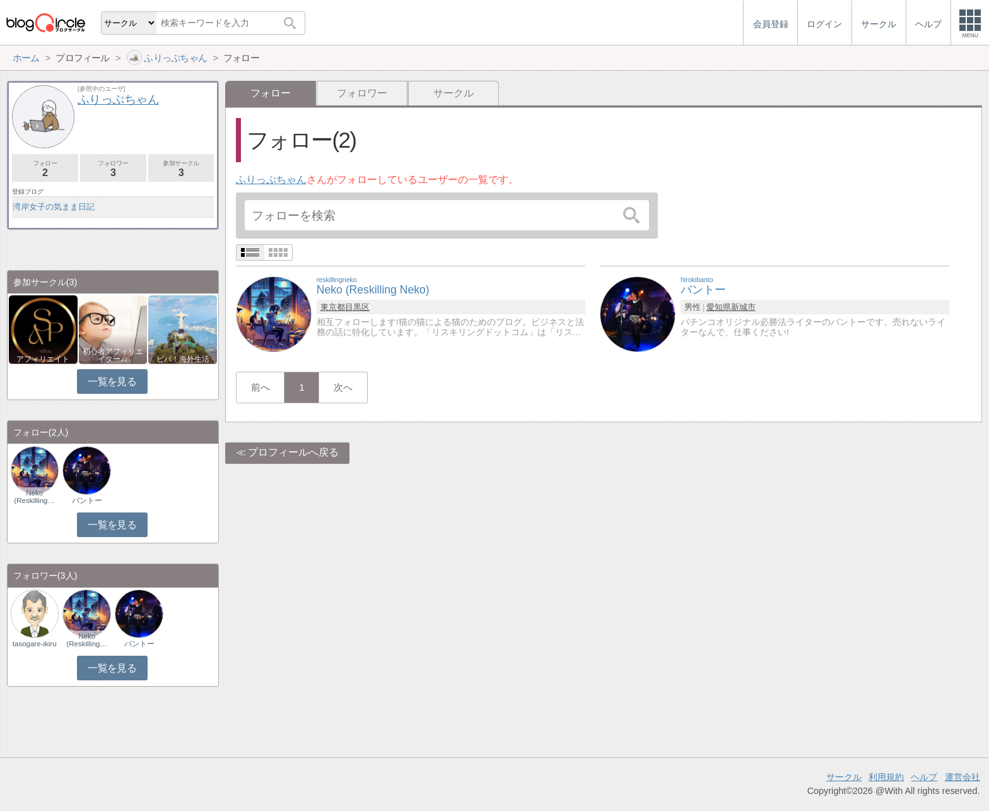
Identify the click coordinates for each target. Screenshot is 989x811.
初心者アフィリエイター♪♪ (113, 355)
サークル (453, 93)
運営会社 (962, 777)
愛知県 (718, 307)
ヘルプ (924, 777)
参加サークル (181, 169)
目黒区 (357, 307)
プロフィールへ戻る (293, 452)
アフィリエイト (42, 359)
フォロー (45, 169)
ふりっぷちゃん (271, 179)
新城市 (743, 307)
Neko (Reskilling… (34, 496)
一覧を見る (112, 381)
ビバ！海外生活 (182, 359)
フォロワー (362, 93)
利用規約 (886, 777)
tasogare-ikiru (35, 644)
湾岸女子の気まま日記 (54, 206)
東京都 (332, 307)
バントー (87, 500)
